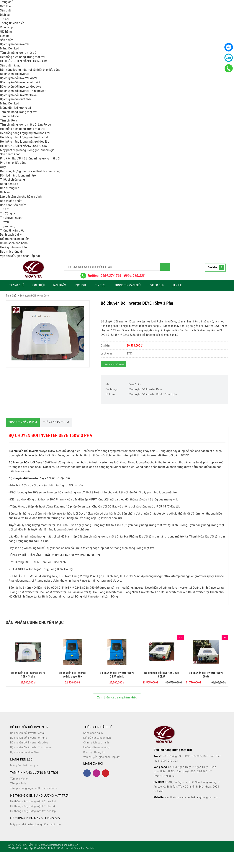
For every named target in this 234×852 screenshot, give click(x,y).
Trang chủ (6, 2)
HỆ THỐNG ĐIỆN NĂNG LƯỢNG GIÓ (23, 61)
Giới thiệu (6, 6)
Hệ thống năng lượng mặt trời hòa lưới (25, 133)
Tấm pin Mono (9, 116)
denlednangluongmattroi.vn (203, 797)
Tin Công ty (7, 213)
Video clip (6, 27)
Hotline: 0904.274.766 (104, 275)
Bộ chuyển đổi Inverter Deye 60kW (206, 674)
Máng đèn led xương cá (15, 107)
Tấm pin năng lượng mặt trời (18, 52)
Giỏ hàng (6, 31)
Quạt (3, 167)
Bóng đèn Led (9, 184)
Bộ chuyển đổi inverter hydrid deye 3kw (72, 674)
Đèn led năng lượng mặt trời (18, 175)
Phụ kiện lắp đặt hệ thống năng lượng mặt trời (30, 158)
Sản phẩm (6, 10)
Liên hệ (4, 36)
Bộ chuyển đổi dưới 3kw (15, 99)
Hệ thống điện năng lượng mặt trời (22, 57)
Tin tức (4, 19)
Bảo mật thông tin (12, 251)
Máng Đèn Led (9, 48)
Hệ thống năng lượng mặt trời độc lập (24, 141)
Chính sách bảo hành (14, 243)
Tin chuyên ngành (11, 217)
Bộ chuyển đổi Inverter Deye (18, 95)
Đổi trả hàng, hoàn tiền (15, 239)
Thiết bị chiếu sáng (12, 179)
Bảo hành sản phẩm (13, 205)
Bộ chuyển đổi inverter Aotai (18, 78)
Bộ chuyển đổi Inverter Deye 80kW (161, 674)
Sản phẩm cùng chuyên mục (35, 622)
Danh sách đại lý (11, 234)
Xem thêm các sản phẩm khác (117, 697)
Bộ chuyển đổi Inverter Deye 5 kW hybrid (117, 674)
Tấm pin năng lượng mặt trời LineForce (25, 124)
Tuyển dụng (7, 226)
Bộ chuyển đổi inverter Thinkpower (22, 91)
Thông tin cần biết (12, 23)
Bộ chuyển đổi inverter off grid (20, 82)
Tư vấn (4, 222)
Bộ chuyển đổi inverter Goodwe (20, 86)
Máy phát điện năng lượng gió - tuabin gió (27, 150)
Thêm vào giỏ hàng (114, 364)
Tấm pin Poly (8, 120)
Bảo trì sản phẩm (11, 201)
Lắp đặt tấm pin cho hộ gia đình (21, 196)
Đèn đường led (9, 188)
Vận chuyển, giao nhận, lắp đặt (20, 256)
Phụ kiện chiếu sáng (13, 162)
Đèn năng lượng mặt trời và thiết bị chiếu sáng (30, 69)
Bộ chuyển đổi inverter (14, 44)
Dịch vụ (5, 14)
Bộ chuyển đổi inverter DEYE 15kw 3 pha (152, 394)
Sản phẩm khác (10, 65)
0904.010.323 (134, 275)
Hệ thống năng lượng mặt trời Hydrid (24, 137)
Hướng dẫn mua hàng (14, 247)
